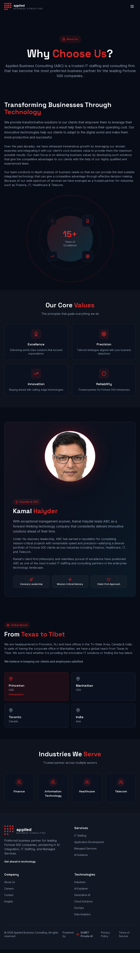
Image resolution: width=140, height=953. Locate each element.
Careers (9, 888)
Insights (8, 901)
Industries (80, 882)
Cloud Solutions (83, 901)
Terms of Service (124, 934)
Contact (8, 894)
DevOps (79, 907)
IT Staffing (80, 835)
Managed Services (85, 848)
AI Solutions (81, 854)
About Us (9, 882)
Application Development (89, 842)
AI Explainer (81, 888)
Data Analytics (82, 914)
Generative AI (82, 894)
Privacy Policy (105, 934)
